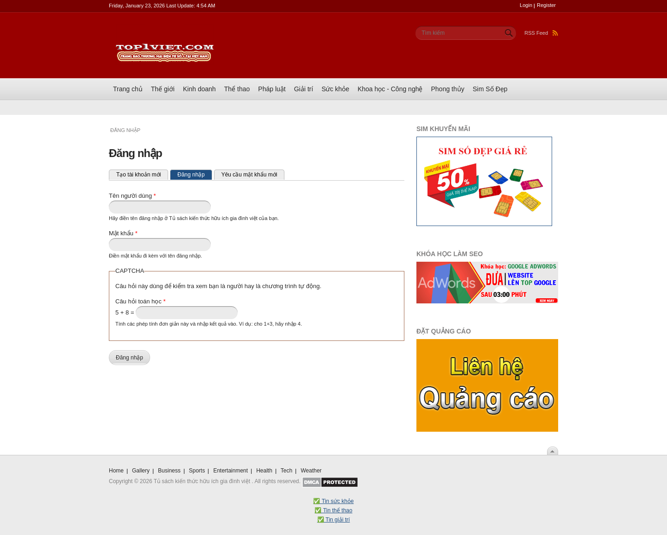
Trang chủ (128, 89)
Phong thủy (447, 89)
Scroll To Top (552, 451)
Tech (286, 470)
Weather (311, 470)
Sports (197, 470)
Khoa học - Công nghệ (390, 89)
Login (526, 5)
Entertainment (230, 470)
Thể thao (237, 89)
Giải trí (303, 89)
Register (546, 5)
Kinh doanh (199, 89)
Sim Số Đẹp (490, 89)
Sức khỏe (335, 89)
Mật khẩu (123, 233)
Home (116, 470)
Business (169, 470)
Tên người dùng (132, 195)
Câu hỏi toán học (140, 301)
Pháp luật (271, 89)
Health (264, 470)
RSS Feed (541, 33)
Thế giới (163, 89)
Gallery (141, 470)
